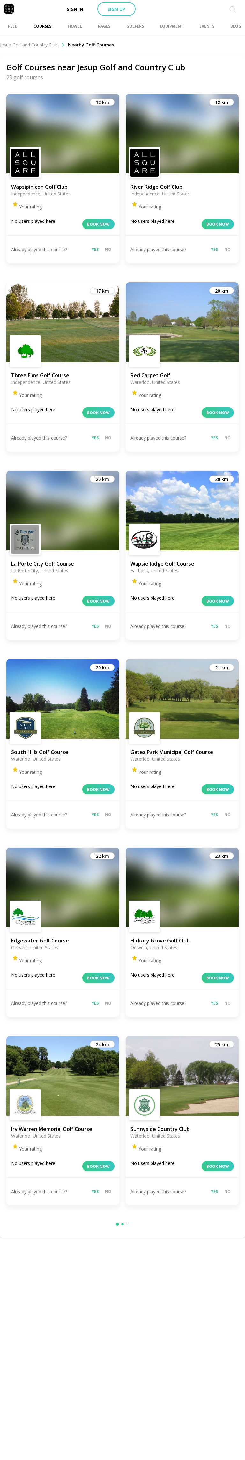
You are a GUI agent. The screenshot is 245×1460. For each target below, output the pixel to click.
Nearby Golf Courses (91, 45)
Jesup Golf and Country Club (32, 45)
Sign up (116, 9)
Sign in (75, 9)
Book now (98, 224)
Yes (95, 249)
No (108, 249)
